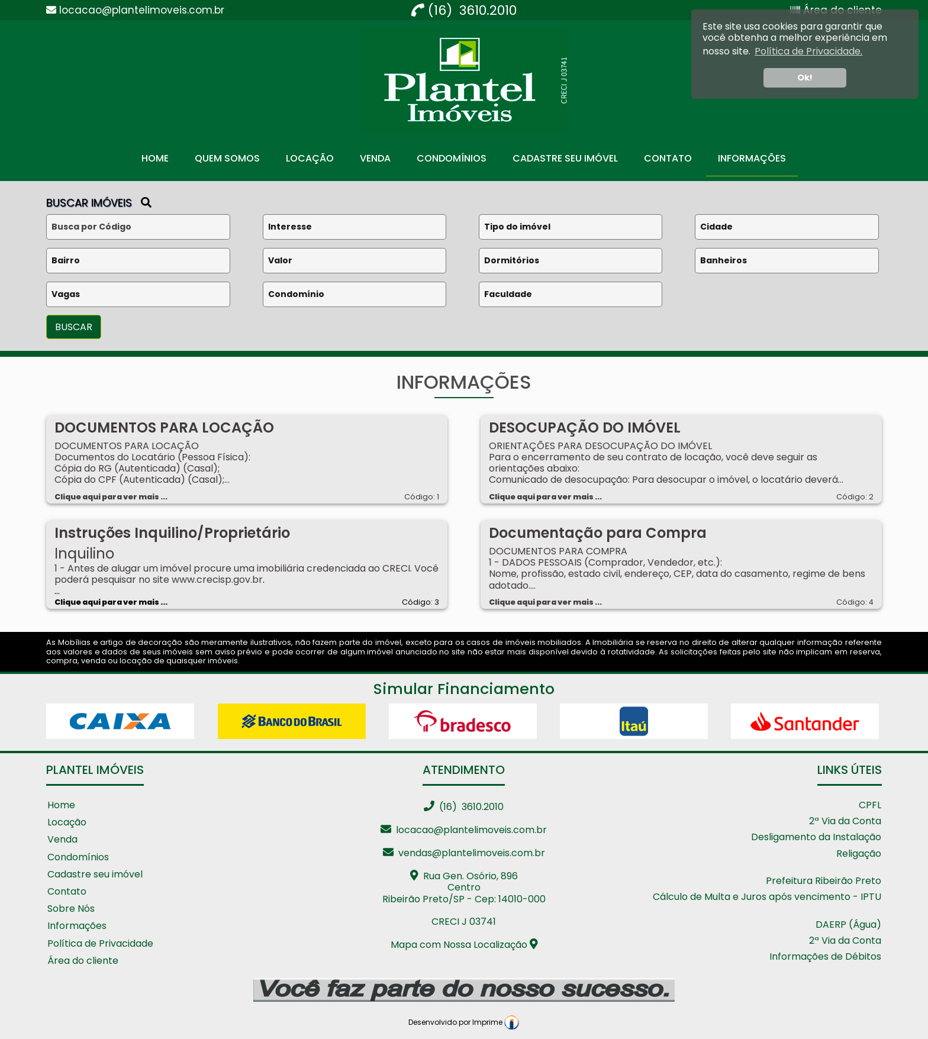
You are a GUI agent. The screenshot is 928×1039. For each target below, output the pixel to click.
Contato (668, 158)
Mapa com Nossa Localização (464, 944)
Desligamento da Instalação (816, 837)
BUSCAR (73, 327)
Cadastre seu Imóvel (565, 158)
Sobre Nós (71, 909)
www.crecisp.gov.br (217, 579)
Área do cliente (82, 961)
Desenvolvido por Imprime (463, 1022)
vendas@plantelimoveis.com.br (464, 853)
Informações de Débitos (825, 957)
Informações (752, 158)
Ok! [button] (805, 77)
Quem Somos (227, 158)
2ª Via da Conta (845, 821)
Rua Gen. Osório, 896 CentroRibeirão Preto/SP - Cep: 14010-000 (464, 887)
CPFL (870, 805)
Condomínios (451, 158)
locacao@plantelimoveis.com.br (464, 830)
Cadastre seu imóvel (95, 875)
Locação (310, 158)
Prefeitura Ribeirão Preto (823, 881)
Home (155, 158)
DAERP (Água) (848, 925)
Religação (858, 854)
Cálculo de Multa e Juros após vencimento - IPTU (767, 897)
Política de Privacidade (100, 944)
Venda (375, 158)
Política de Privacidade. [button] (808, 51)
